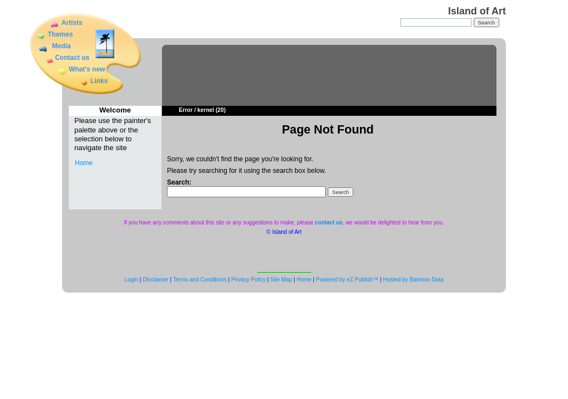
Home (84, 163)
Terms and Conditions (200, 280)
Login (131, 280)
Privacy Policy (248, 280)
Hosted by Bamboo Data (413, 280)
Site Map (281, 280)
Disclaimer (156, 280)
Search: (179, 182)
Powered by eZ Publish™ (347, 280)
